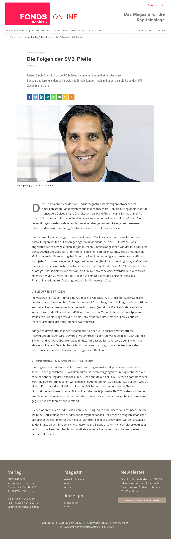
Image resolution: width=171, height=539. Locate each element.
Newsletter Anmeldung (142, 500)
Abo (151, 30)
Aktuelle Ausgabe (74, 479)
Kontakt (69, 506)
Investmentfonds (17, 30)
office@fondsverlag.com (25, 506)
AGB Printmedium (97, 522)
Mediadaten (71, 502)
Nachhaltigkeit (41, 30)
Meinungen (77, 30)
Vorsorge (60, 30)
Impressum (47, 522)
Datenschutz (120, 522)
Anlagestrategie (46, 37)
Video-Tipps (96, 30)
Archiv (161, 30)
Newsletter (153, 5)
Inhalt (141, 30)
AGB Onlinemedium (70, 522)
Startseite (14, 37)
